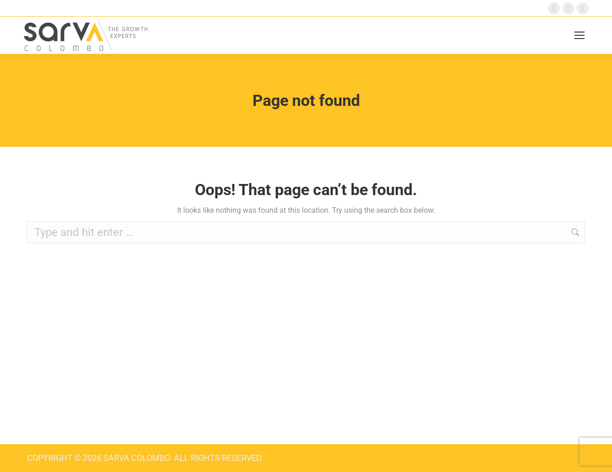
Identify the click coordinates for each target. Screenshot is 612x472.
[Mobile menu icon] (579, 35)
